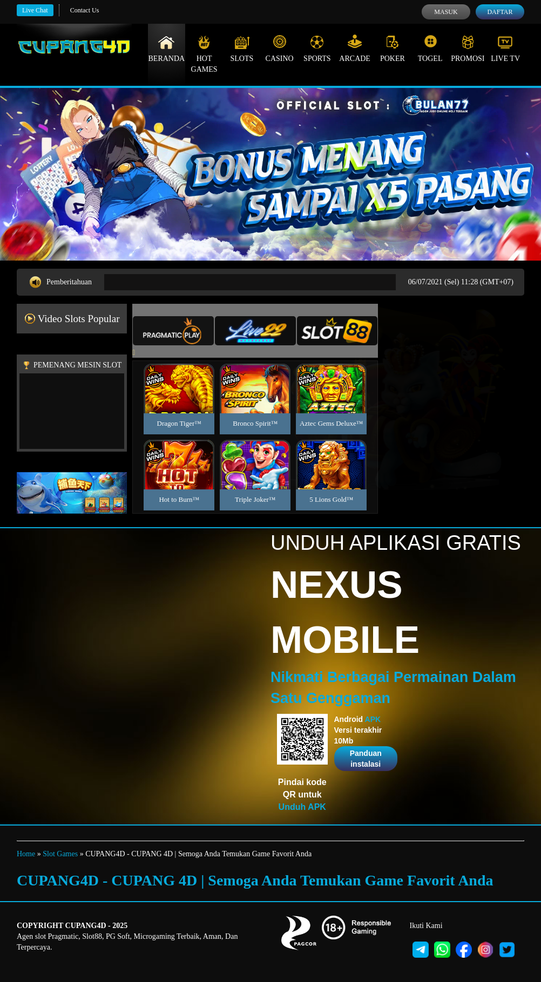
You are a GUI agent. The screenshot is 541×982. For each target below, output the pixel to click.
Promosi (467, 49)
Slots (241, 49)
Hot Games (204, 54)
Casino (280, 49)
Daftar (499, 12)
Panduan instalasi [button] (366, 758)
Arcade (354, 49)
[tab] (173, 330)
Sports (317, 49)
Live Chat (35, 10)
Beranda (166, 49)
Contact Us (84, 10)
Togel (430, 49)
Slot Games (60, 854)
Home (26, 854)
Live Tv (505, 49)
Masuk (445, 12)
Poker (392, 49)
